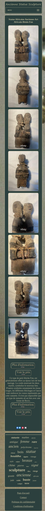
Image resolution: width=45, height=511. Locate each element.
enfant (18, 462)
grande (11, 476)
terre (27, 483)
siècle (33, 438)
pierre (21, 465)
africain (36, 476)
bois (21, 452)
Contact (23, 497)
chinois (13, 453)
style (11, 461)
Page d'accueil (23, 493)
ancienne (24, 475)
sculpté (20, 484)
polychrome (26, 447)
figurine (36, 448)
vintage (33, 457)
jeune (34, 480)
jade (12, 480)
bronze (27, 460)
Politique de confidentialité (23, 502)
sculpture (17, 470)
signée (25, 457)
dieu (28, 471)
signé (34, 465)
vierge (35, 471)
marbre (25, 437)
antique (14, 441)
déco (36, 462)
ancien (14, 446)
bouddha (16, 456)
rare (34, 441)
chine (11, 465)
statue (31, 451)
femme (25, 441)
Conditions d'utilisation (23, 506)
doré (27, 466)
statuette (15, 437)
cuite (18, 480)
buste (26, 479)
